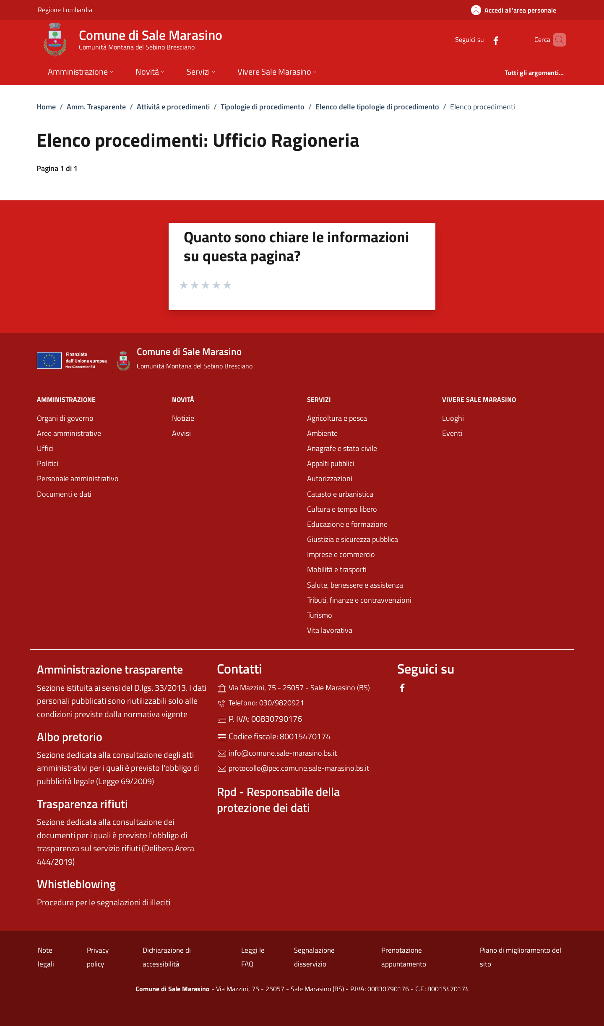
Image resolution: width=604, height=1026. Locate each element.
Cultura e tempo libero (342, 509)
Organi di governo (65, 418)
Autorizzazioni (329, 478)
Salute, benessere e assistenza (355, 585)
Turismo (319, 615)
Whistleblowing (76, 884)
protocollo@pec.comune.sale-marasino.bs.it (293, 768)
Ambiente (322, 433)
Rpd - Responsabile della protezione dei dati (278, 799)
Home (46, 106)
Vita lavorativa (329, 630)
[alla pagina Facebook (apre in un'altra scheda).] (481, 39)
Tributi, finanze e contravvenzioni (359, 600)
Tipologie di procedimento (263, 106)
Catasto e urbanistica (340, 494)
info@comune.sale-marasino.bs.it (277, 753)
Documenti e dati (64, 494)
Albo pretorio (69, 737)
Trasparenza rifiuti (82, 804)
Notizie (183, 418)
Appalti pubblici (330, 463)
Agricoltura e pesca (337, 418)
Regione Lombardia (65, 9)
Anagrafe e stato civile (342, 448)
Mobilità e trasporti (369, 568)
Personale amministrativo (78, 478)
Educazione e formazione (347, 524)
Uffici (45, 448)
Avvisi (181, 433)
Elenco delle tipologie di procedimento (377, 106)
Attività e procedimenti (173, 106)
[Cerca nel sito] (556, 40)
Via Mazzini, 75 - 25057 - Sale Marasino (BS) (302, 686)
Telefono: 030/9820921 (260, 702)
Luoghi (453, 418)
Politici (47, 463)
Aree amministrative (69, 433)
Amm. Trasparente (96, 106)
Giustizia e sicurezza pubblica (352, 539)
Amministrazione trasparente (110, 669)
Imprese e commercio (341, 554)
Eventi (452, 433)
